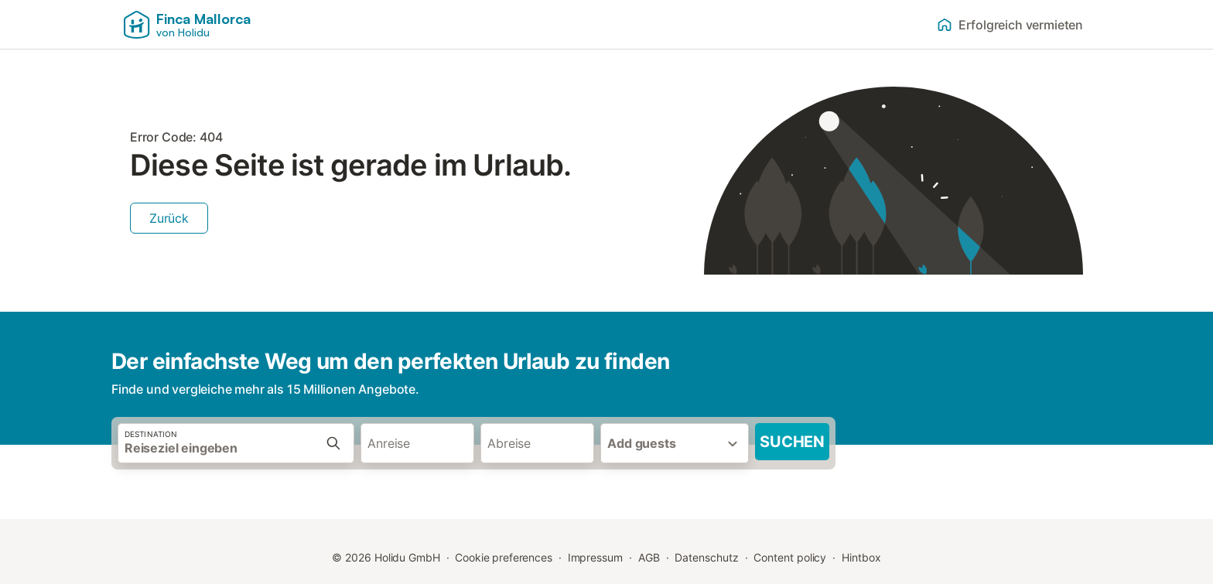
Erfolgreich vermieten (1010, 24)
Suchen (792, 441)
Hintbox (861, 557)
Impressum (595, 557)
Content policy (789, 557)
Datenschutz (706, 557)
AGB (649, 557)
